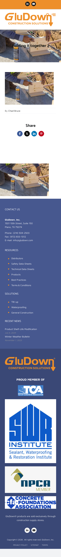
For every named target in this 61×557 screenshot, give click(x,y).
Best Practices (18, 279)
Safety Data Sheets (21, 263)
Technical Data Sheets (22, 269)
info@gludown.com (23, 240)
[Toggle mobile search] (47, 14)
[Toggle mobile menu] (54, 14)
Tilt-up (14, 301)
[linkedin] (27, 530)
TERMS (45, 545)
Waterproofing (18, 307)
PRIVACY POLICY (20, 545)
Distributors (17, 258)
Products (15, 274)
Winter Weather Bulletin (17, 336)
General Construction (22, 312)
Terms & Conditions (21, 285)
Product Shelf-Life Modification (21, 329)
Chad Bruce (14, 110)
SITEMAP (35, 545)
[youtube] (34, 530)
